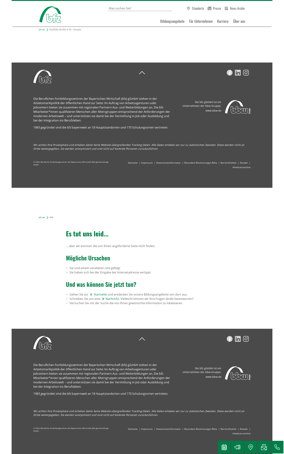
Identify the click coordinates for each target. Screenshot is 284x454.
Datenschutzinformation (168, 162)
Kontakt (244, 162)
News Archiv (237, 8)
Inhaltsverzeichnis (242, 167)
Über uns (239, 21)
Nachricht (112, 299)
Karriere (223, 21)
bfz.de (42, 29)
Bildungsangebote (172, 21)
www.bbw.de (213, 110)
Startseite (133, 162)
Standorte (198, 8)
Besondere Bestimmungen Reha (200, 162)
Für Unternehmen (201, 21)
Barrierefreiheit (228, 162)
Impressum (147, 162)
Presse (217, 8)
